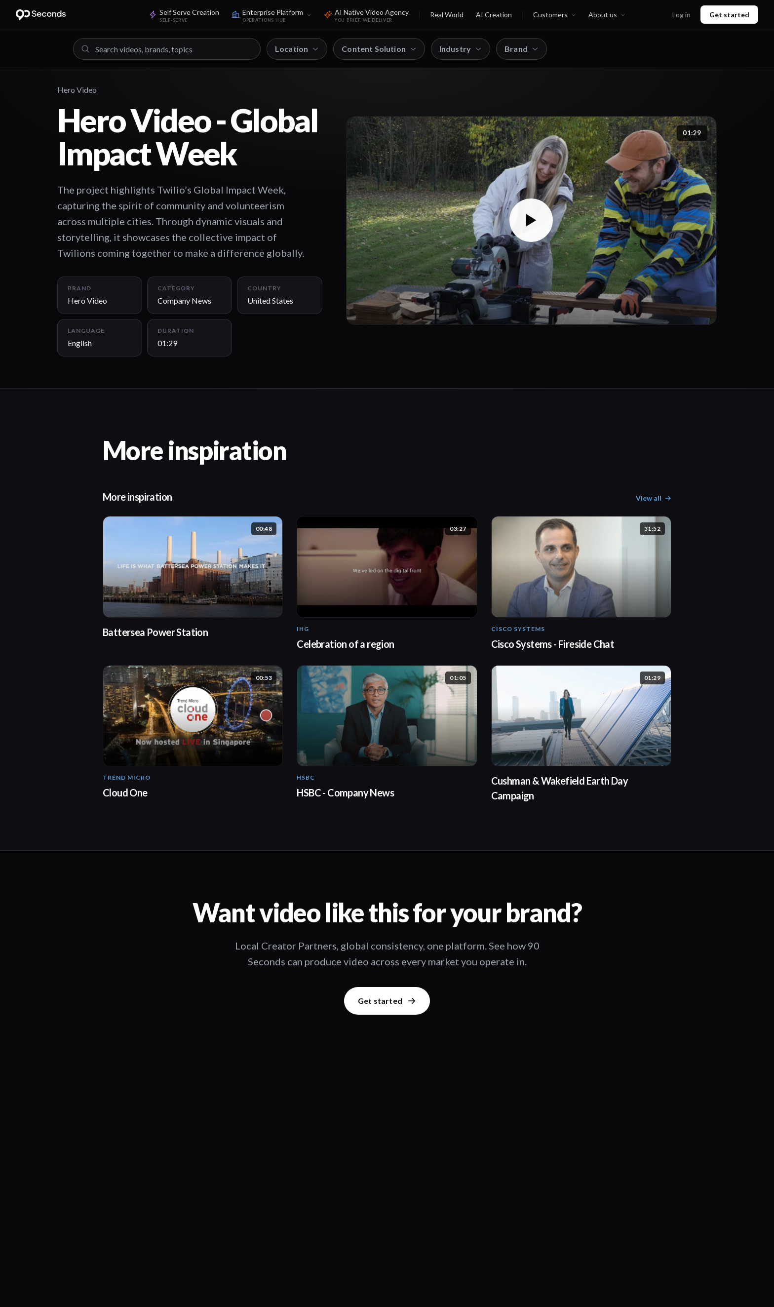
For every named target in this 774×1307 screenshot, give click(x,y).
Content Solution (379, 48)
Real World (447, 14)
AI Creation (494, 14)
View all (653, 498)
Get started (729, 14)
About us (606, 14)
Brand (521, 48)
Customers (554, 14)
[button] (531, 220)
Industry (460, 48)
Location (297, 48)
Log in (681, 14)
